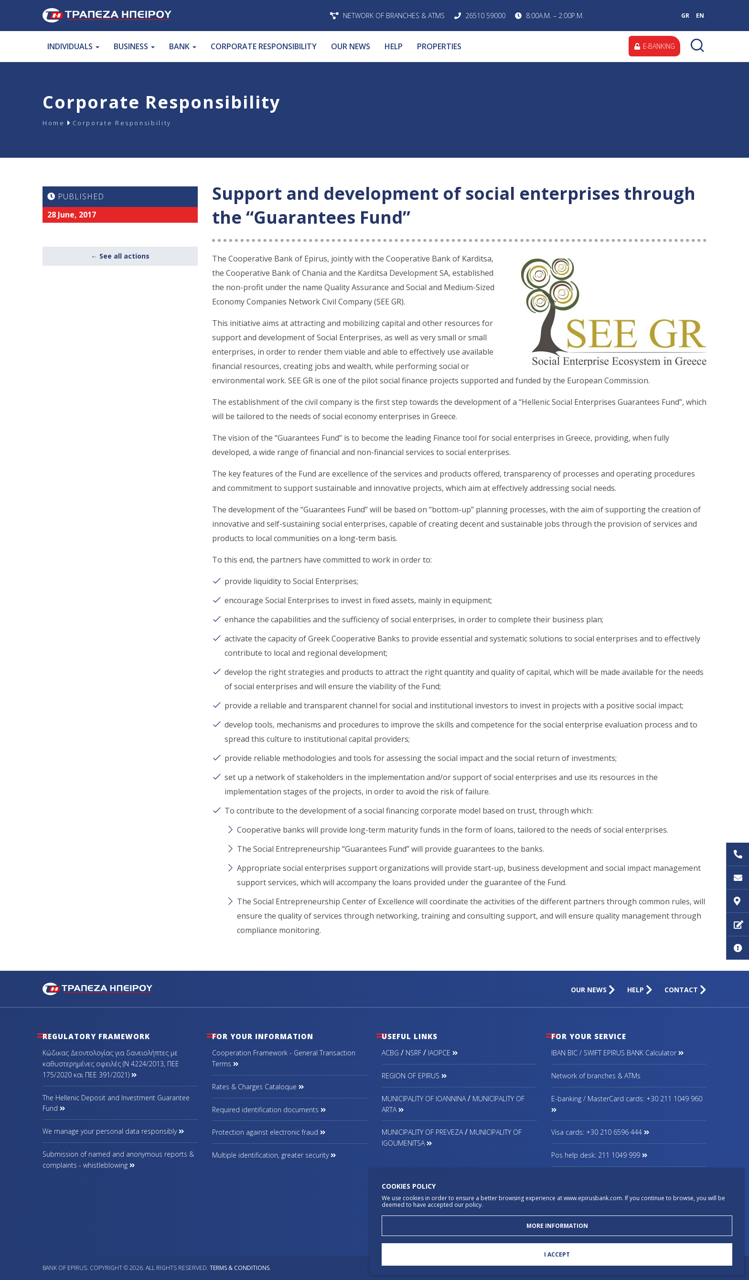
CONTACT (685, 990)
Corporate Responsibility (130, 122)
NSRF (413, 1052)
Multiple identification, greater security (274, 1155)
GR (685, 15)
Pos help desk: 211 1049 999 (599, 1155)
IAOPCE (443, 1052)
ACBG (390, 1052)
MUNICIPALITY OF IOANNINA (424, 1098)
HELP (394, 46)
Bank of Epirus (168, 15)
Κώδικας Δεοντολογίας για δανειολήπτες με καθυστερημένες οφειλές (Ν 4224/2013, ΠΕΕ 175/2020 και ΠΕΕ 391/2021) (111, 1063)
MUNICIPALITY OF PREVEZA (422, 1132)
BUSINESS (134, 46)
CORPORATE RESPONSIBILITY (264, 46)
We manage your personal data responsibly (113, 1131)
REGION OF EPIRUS (414, 1075)
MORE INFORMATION (557, 1224)
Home (55, 122)
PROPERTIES (439, 46)
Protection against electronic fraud (268, 1132)
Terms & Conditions (239, 1268)
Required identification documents (269, 1109)
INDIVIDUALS (73, 46)
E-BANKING (653, 46)
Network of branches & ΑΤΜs (596, 1075)
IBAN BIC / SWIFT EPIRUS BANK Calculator (617, 1052)
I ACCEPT (557, 1254)
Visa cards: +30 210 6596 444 (600, 1132)
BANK (182, 46)
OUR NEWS (350, 46)
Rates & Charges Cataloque (258, 1086)
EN (700, 15)
